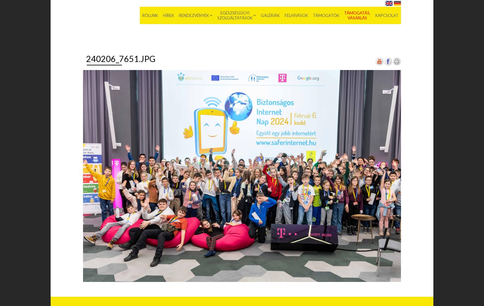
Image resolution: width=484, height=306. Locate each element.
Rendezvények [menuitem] (194, 15)
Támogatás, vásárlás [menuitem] (357, 15)
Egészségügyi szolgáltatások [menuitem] (234, 15)
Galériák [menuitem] (270, 15)
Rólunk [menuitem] (150, 15)
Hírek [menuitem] (168, 15)
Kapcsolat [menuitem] (386, 15)
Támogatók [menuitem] (326, 15)
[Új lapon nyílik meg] (388, 64)
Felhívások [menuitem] (296, 15)
